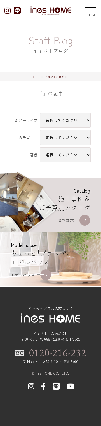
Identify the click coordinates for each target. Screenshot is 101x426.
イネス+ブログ (54, 77)
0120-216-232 (57, 353)
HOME (35, 77)
